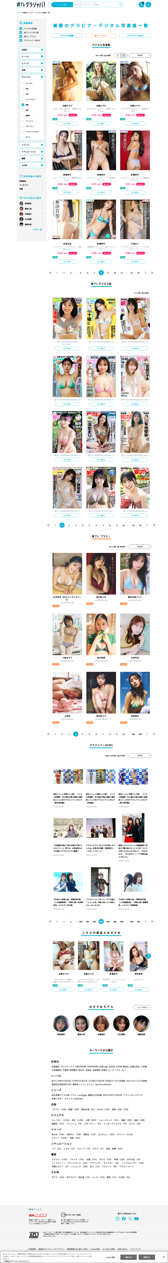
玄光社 (112, 1066)
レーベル (25, 56)
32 (131, 272)
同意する (147, 1257)
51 (133, 525)
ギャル (28, 137)
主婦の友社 (135, 1066)
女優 (91, 1159)
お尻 (27, 94)
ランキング (23, 185)
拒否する (128, 1257)
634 (131, 921)
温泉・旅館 (114, 1148)
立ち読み (67, 123)
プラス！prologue (78, 1095)
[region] (84, 1257)
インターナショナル (32, 132)
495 (140, 734)
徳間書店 (73, 1070)
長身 (27, 110)
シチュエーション (29, 151)
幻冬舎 (119, 1066)
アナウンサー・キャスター (105, 1163)
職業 (23, 158)
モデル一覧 (37, 229)
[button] (148, 956)
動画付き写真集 (94, 1095)
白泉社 (88, 1070)
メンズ (98, 1177)
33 (138, 272)
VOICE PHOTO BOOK (112, 1095)
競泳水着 (88, 1109)
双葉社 (104, 1070)
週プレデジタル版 (31, 32)
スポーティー (30, 126)
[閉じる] (164, 1257)
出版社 (24, 49)
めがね (103, 1109)
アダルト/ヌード (126, 1166)
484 (108, 921)
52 (140, 525)
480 (80, 921)
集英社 (125, 1066)
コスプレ (59, 1109)
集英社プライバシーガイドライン (51, 1249)
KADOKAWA (80, 1066)
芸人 (95, 1166)
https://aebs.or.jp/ (49, 1236)
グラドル (60, 1159)
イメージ (25, 145)
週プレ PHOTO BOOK (61, 1080)
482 (94, 921)
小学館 (143, 1066)
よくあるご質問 (108, 1249)
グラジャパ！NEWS (32, 40)
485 (115, 921)
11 (122, 272)
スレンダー (29, 83)
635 (138, 921)
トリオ (69, 1148)
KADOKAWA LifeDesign (97, 1066)
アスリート (109, 1166)
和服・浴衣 (119, 1109)
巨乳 (27, 89)
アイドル (77, 1159)
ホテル (98, 1148)
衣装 (23, 70)
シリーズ (25, 63)
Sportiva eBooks (102, 1084)
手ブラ (58, 1177)
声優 (119, 1159)
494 (133, 734)
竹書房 (66, 1070)
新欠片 (81, 1070)
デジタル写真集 (30, 28)
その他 (24, 165)
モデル (105, 1159)
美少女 (58, 1134)
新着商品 (22, 181)
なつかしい (106, 1134)
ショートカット (31, 99)
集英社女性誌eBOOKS (61, 1084)
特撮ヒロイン (61, 1166)
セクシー (142, 1134)
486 (121, 921)
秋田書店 (56, 1066)
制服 (74, 1109)
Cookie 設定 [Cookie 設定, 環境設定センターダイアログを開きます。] (110, 1257)
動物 (111, 1177)
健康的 (28, 115)
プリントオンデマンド (132, 1095)
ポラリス (68, 1098)
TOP (18, 12)
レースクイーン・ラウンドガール (70, 1163)
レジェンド (80, 1166)
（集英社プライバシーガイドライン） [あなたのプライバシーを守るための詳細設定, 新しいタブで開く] (16, 1261)
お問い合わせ (122, 1249)
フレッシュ (29, 121)
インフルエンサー (132, 1163)
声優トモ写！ (58, 1098)
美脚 (27, 105)
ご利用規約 (32, 1249)
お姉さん (74, 1134)
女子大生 (133, 1159)
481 (87, 921)
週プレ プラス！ (30, 36)
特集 (21, 189)
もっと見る (142, 1007)
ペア (57, 1148)
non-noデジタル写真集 (134, 1080)
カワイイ (124, 1134)
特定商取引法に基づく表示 (77, 1249)
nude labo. (78, 1098)
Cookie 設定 (95, 1249)
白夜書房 (96, 1070)
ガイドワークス (67, 1066)
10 (115, 272)
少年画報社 (57, 1070)
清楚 (57, 1137)
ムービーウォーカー (117, 1070)
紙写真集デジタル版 (60, 1095)
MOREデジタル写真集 (113, 1080)
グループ (84, 1148)
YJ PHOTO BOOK (79, 1080)
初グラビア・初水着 (78, 1177)
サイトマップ (135, 1249)
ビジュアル (26, 77)
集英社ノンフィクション (83, 1084)
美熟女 (89, 1134)
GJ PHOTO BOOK (95, 1080)
